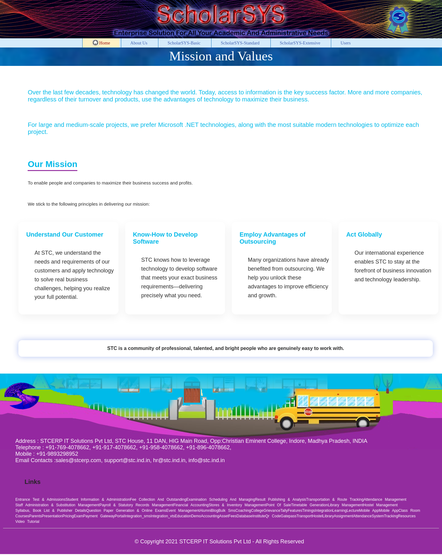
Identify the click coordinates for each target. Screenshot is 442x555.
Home (101, 42)
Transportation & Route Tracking (334, 499)
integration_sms (137, 516)
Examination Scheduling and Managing (220, 499)
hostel (317, 516)
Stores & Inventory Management (237, 505)
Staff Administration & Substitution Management (57, 505)
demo (196, 516)
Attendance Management (385, 499)
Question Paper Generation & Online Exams (126, 510)
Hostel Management (380, 505)
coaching (243, 510)
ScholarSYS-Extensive (300, 42)
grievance (271, 510)
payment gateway (99, 516)
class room (409, 510)
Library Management (345, 505)
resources (407, 516)
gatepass (289, 516)
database (244, 516)
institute (258, 516)
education (183, 516)
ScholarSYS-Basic (184, 42)
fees (232, 516)
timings (308, 510)
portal (119, 516)
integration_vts (163, 516)
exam (78, 516)
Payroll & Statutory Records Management (136, 505)
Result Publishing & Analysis (280, 499)
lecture (353, 510)
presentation (52, 516)
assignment (343, 516)
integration (323, 510)
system (378, 516)
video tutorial (27, 521)
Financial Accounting (191, 505)
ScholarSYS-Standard (240, 42)
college (257, 510)
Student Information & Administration (98, 499)
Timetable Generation (309, 505)
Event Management (183, 510)
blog (214, 510)
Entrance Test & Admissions (40, 499)
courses (22, 516)
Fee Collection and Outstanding (158, 499)
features (295, 510)
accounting (210, 516)
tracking (391, 516)
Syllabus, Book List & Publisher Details (50, 510)
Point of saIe (278, 505)
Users (345, 42)
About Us (139, 42)
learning (339, 510)
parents (35, 516)
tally (284, 510)
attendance (362, 516)
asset (223, 516)
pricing (68, 516)
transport (304, 516)
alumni (205, 510)
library (328, 516)
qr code (273, 516)
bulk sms (226, 510)
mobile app (369, 510)
